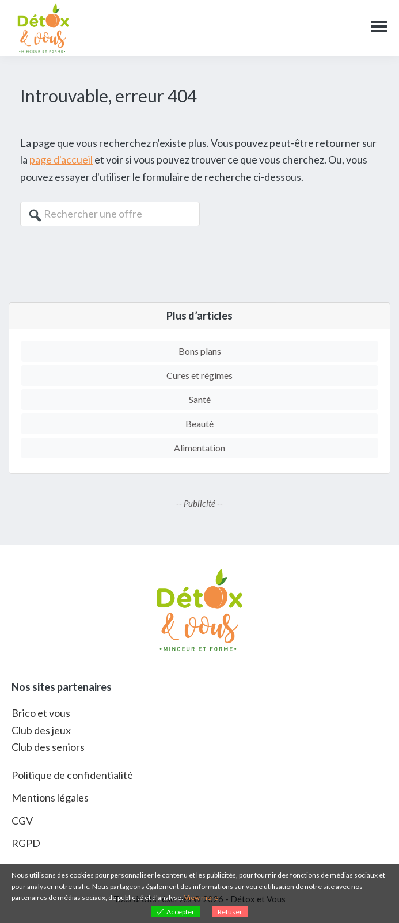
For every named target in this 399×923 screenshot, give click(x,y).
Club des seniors (48, 746)
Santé (200, 399)
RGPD (26, 843)
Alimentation (199, 447)
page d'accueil (61, 159)
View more (201, 897)
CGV (22, 820)
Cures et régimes (199, 375)
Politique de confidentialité (72, 775)
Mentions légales (50, 797)
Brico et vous (41, 713)
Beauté (199, 423)
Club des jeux (41, 730)
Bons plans (199, 350)
